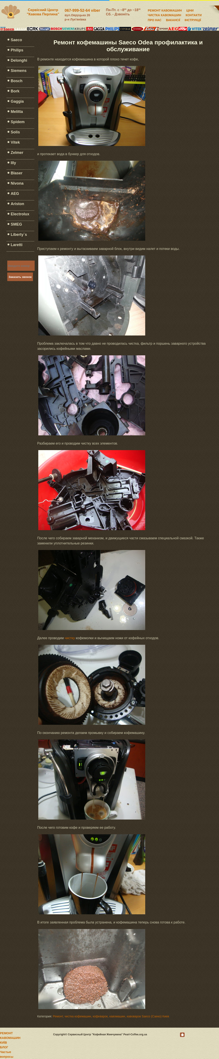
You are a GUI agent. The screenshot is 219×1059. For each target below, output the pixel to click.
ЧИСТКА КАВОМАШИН (164, 14)
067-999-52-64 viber (82, 10)
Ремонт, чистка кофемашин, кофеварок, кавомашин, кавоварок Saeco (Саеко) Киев (111, 1016)
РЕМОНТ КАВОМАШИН (165, 10)
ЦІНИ (190, 10)
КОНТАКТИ (194, 14)
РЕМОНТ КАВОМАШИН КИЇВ (10, 1037)
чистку (70, 638)
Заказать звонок (20, 277)
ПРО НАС (154, 19)
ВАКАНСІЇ (173, 19)
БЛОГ (4, 1047)
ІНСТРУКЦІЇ (193, 19)
